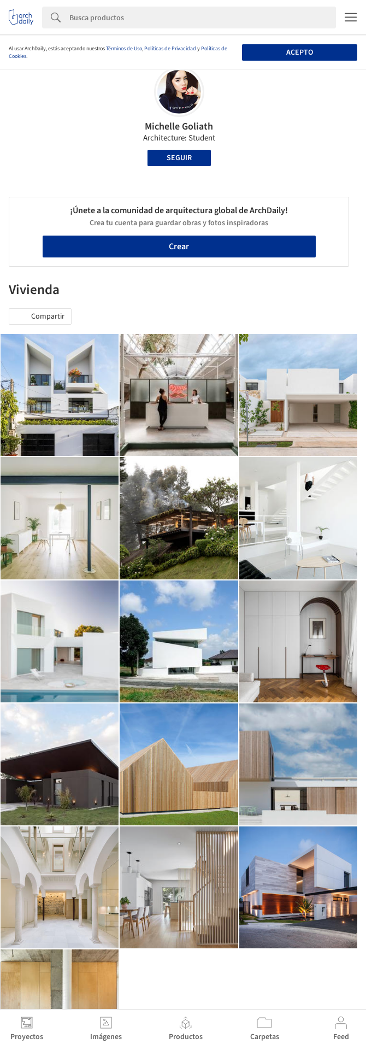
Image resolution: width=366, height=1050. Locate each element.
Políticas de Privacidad (170, 48)
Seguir (179, 157)
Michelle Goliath (179, 126)
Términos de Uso (124, 48)
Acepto (299, 52)
